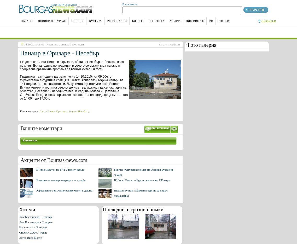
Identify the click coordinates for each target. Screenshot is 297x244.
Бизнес (137, 20)
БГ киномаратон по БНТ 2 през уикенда (60, 169)
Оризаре (61, 111)
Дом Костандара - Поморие (36, 216)
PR (211, 20)
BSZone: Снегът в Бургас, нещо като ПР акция (142, 180)
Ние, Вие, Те (195, 20)
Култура (95, 20)
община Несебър (78, 111)
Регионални (117, 20)
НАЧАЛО (27, 20)
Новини (77, 20)
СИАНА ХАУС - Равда (33, 232)
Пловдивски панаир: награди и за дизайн (61, 180)
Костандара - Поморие (33, 227)
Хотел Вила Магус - (31, 237)
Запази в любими (169, 44)
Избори (223, 20)
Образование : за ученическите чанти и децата (64, 190)
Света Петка (47, 111)
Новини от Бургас (52, 20)
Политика (157, 20)
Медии (175, 20)
